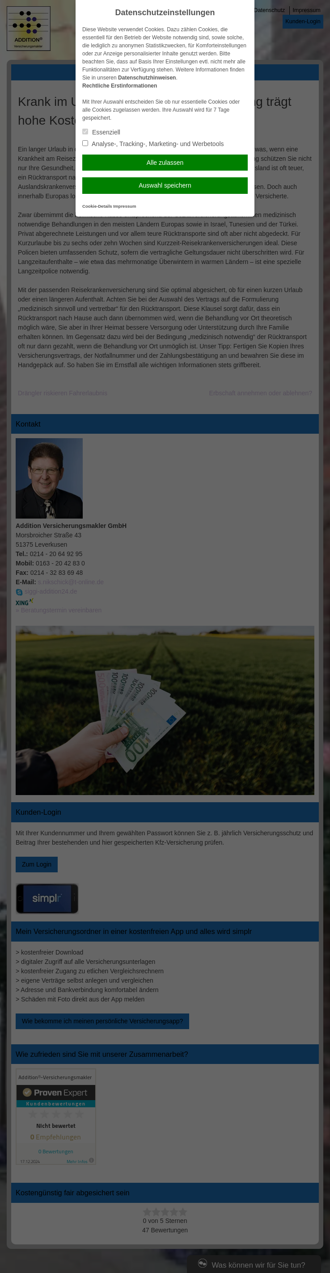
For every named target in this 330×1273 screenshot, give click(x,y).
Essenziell (101, 132)
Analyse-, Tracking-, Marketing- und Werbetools (153, 143)
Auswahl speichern (165, 185)
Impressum (124, 206)
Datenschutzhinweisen (147, 78)
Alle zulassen (165, 162)
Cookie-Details (97, 206)
